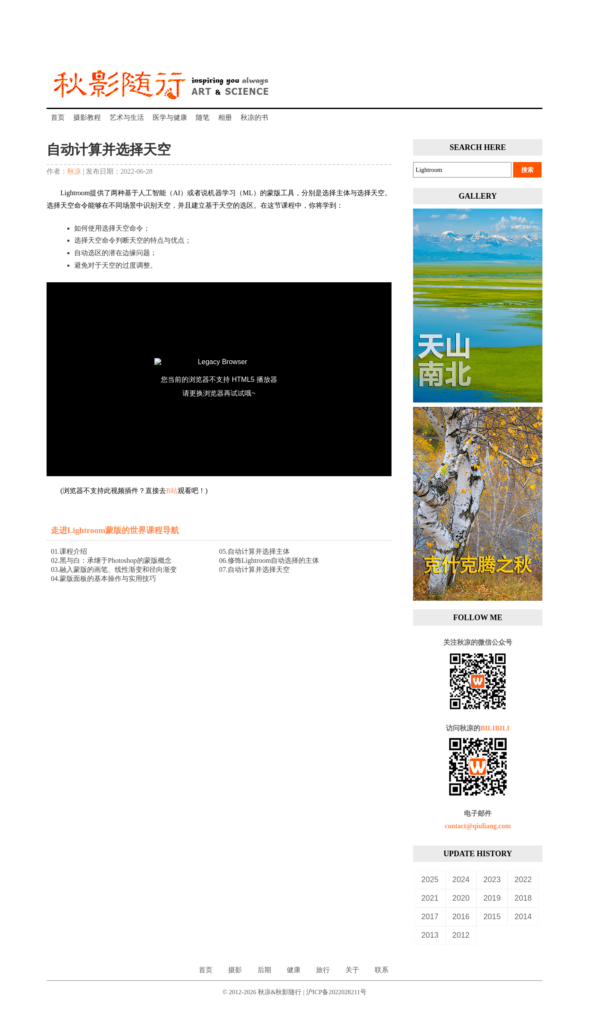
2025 (430, 879)
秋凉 (74, 171)
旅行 (323, 970)
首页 (58, 117)
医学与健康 (170, 117)
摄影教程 (87, 117)
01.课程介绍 (69, 551)
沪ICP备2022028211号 (336, 992)
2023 (492, 879)
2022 (523, 879)
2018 (523, 898)
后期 (264, 970)
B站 (172, 490)
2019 (492, 898)
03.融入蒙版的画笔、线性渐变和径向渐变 (114, 569)
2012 (461, 935)
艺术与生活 (127, 117)
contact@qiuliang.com (478, 826)
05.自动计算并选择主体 (254, 551)
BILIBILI (495, 728)
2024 (461, 879)
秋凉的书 (254, 117)
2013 (430, 935)
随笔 (203, 117)
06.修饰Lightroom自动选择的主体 (269, 560)
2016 (461, 916)
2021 (430, 898)
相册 (225, 117)
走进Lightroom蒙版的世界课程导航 (115, 530)
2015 (492, 916)
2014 (523, 916)
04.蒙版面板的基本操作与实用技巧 (103, 578)
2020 (461, 898)
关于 (352, 970)
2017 (430, 916)
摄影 (235, 970)
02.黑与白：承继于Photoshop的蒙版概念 (111, 560)
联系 (381, 970)
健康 (294, 970)
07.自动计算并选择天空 (254, 569)
